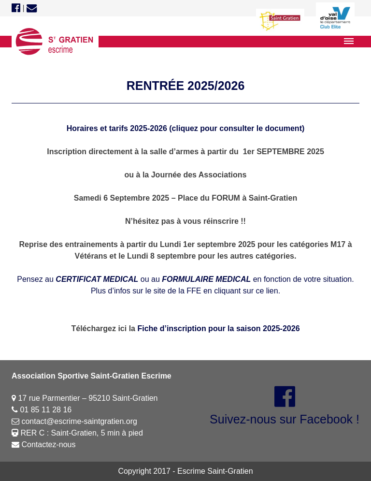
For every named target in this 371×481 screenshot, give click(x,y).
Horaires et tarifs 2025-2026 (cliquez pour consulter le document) (186, 128)
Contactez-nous (44, 444)
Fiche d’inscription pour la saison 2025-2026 (218, 328)
